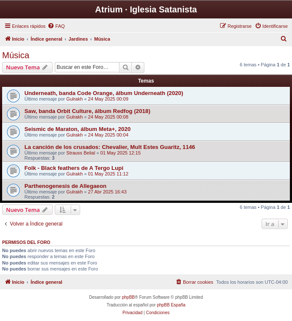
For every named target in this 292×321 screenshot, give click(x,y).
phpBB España (171, 305)
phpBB (128, 297)
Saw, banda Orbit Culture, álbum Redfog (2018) (87, 111)
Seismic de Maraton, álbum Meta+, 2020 (77, 129)
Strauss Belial (80, 152)
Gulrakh (74, 98)
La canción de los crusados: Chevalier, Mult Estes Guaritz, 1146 (109, 147)
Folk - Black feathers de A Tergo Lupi (73, 168)
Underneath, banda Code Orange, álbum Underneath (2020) (103, 93)
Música (15, 55)
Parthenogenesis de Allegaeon (65, 186)
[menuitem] (56, 26)
